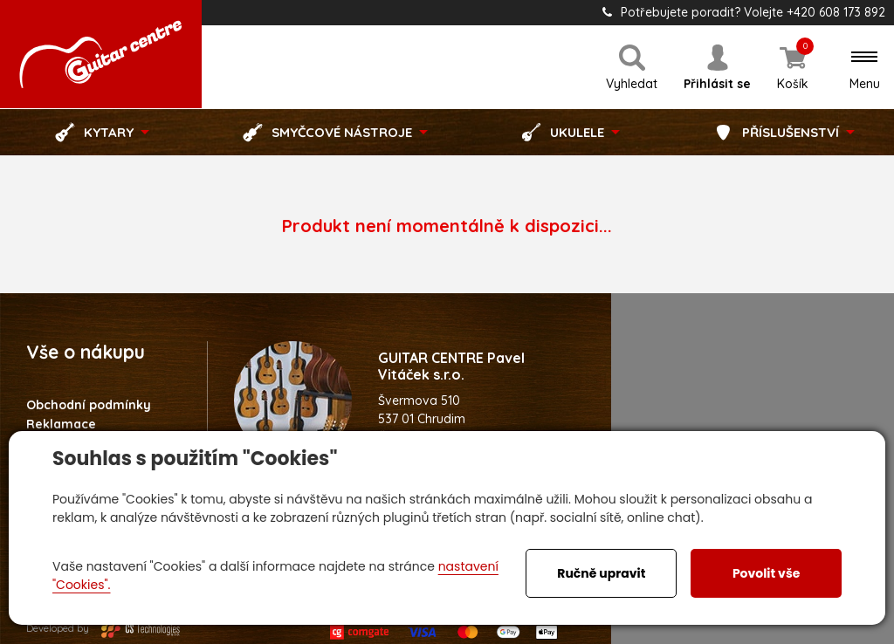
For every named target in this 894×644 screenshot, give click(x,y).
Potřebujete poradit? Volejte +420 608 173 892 (743, 12)
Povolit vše (766, 573)
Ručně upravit (601, 573)
